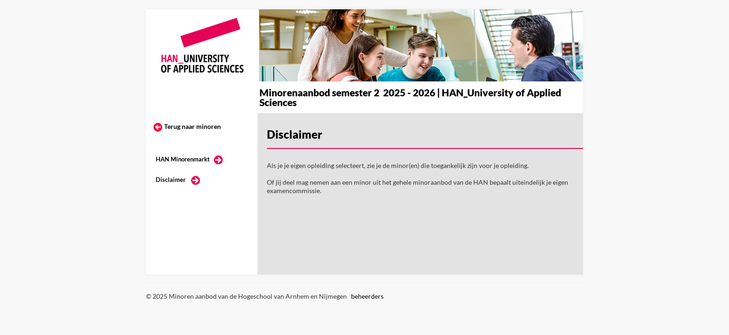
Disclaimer (171, 179)
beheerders (367, 296)
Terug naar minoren (192, 126)
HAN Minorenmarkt (183, 159)
